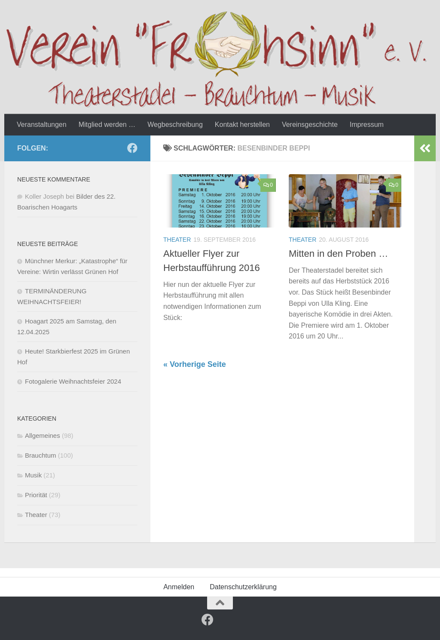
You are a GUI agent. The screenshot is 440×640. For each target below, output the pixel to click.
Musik (33, 475)
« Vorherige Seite (194, 364)
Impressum (367, 124)
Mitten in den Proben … (338, 253)
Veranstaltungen (42, 124)
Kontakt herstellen (242, 124)
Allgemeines (42, 435)
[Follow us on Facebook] (132, 148)
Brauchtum (40, 455)
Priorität (36, 494)
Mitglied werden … (107, 124)
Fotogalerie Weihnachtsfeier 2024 (73, 381)
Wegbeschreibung (175, 124)
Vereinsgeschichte (310, 124)
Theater (177, 239)
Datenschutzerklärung (243, 587)
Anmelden (178, 587)
